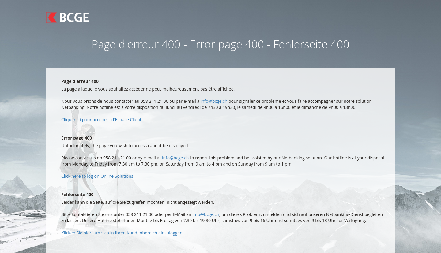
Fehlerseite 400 (77, 194)
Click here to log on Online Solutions (97, 176)
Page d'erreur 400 (80, 81)
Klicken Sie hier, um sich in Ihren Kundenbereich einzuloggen (122, 233)
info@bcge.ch (214, 101)
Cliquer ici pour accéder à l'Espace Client (101, 119)
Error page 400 (76, 138)
